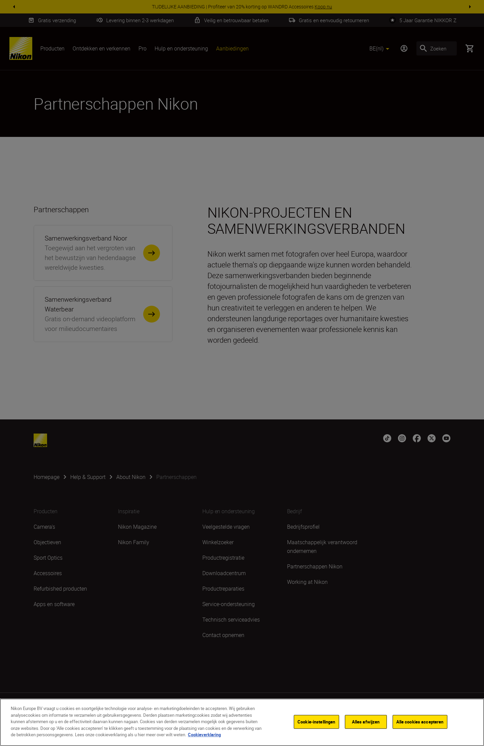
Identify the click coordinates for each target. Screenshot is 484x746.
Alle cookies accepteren (420, 723)
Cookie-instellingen (316, 723)
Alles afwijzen (366, 723)
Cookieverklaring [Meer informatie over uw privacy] (204, 736)
